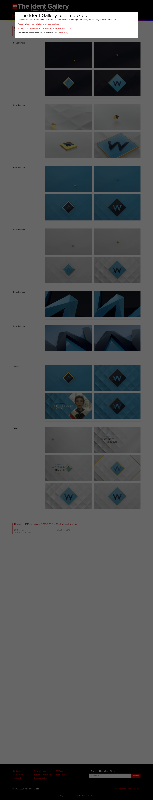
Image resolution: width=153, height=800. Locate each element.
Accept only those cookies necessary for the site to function (44, 28)
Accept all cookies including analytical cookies (38, 24)
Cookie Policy (63, 33)
